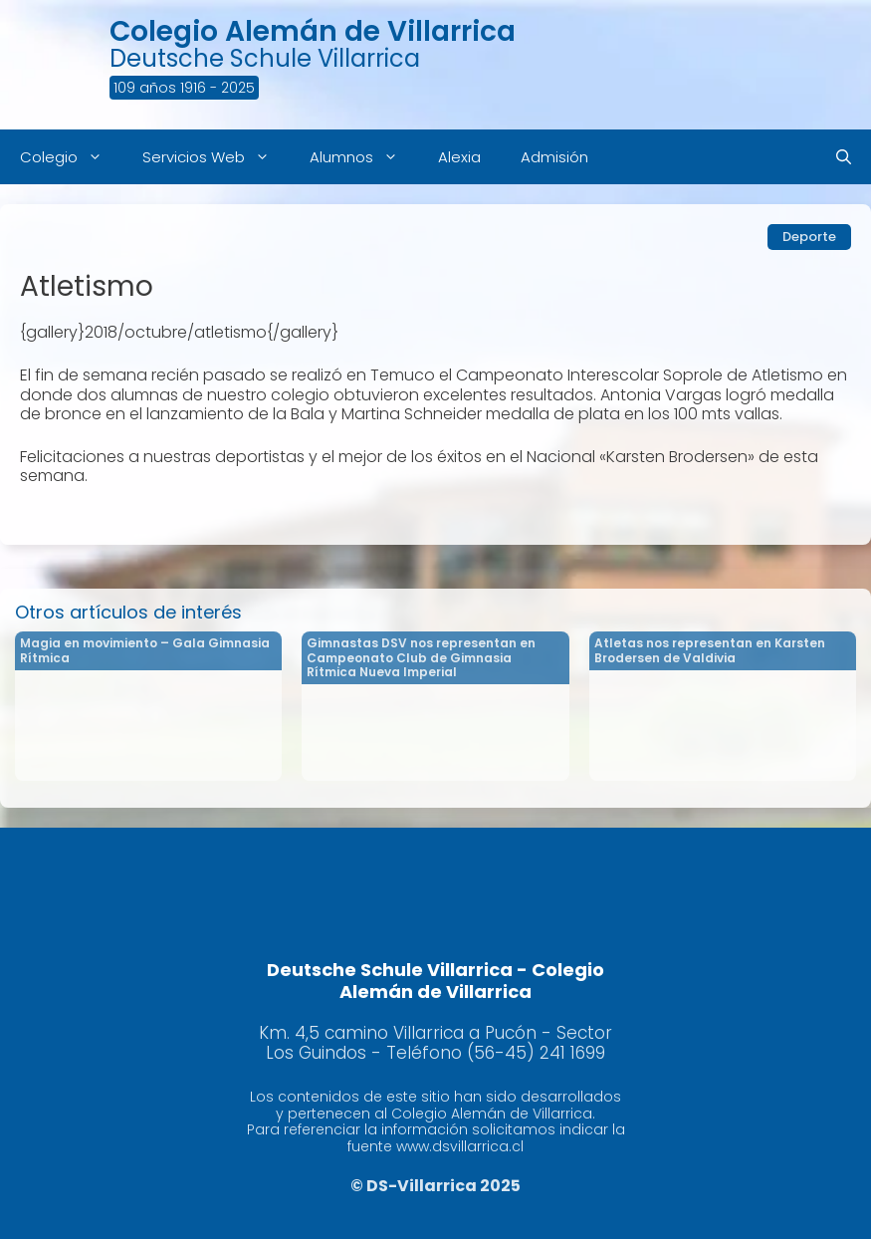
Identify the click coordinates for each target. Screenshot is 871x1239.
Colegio (71, 156)
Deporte (809, 236)
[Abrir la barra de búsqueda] (843, 156)
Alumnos (364, 156)
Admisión (554, 156)
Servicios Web (216, 156)
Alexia (459, 156)
